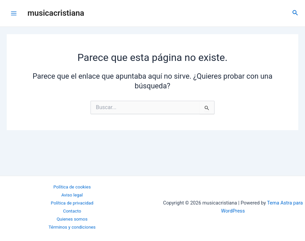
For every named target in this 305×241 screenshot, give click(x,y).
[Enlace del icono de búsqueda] (295, 13)
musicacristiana (55, 13)
